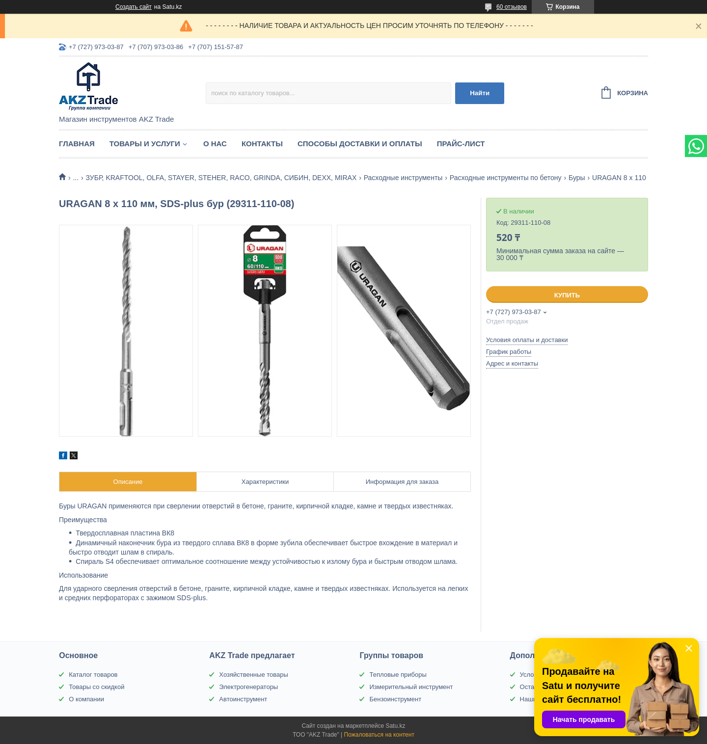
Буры (577, 178)
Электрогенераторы (248, 687)
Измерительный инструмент (411, 687)
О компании (86, 699)
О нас (215, 143)
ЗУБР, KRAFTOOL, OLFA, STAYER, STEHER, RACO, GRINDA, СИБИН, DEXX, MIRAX (221, 178)
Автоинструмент (243, 699)
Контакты (262, 143)
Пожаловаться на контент (379, 734)
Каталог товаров (93, 674)
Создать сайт (133, 6)
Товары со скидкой (96, 687)
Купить (567, 295)
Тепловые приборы (397, 674)
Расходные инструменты (403, 178)
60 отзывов (511, 6)
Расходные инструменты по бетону (506, 178)
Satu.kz (395, 725)
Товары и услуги (144, 143)
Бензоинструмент (395, 699)
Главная (77, 143)
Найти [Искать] (479, 93)
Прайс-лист (461, 143)
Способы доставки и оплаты (360, 143)
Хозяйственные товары (253, 674)
